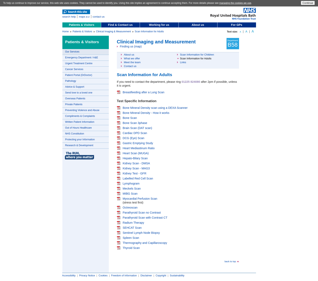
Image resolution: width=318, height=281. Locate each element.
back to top (230, 261)
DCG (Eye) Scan (133, 138)
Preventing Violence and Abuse (82, 110)
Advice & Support (74, 86)
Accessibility (69, 275)
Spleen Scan (131, 237)
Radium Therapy (133, 222)
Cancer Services (74, 69)
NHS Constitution (74, 133)
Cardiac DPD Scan (135, 133)
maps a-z (84, 16)
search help (69, 16)
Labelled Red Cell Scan (138, 178)
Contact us (130, 66)
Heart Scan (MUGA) (136, 153)
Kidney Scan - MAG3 (136, 168)
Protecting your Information (80, 139)
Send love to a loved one (78, 92)
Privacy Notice (87, 275)
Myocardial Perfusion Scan (140, 198)
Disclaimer (146, 275)
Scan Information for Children (197, 54)
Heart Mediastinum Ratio (139, 148)
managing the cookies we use (235, 3)
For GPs (236, 24)
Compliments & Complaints (80, 116)
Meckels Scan (132, 188)
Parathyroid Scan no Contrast (142, 212)
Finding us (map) (131, 46)
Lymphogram (131, 183)
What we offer (132, 58)
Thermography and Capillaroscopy (145, 242)
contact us (99, 16)
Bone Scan (130, 118)
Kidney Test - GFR (134, 173)
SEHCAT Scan (132, 227)
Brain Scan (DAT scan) (137, 128)
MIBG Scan (130, 193)
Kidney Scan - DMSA (136, 163)
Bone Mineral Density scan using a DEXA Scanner (155, 107)
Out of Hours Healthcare (78, 127)
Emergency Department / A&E (81, 57)
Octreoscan (130, 207)
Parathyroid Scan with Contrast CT (145, 217)
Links (183, 62)
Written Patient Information (79, 122)
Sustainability (177, 275)
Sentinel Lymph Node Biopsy (141, 232)
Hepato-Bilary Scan (135, 158)
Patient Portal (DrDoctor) (78, 75)
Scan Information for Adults (149, 31)
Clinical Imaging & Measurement (113, 31)
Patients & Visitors (81, 24)
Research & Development (79, 145)
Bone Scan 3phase (135, 123)
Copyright (161, 275)
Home (65, 31)
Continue (307, 2)
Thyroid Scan (131, 248)
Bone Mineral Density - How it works (146, 112)
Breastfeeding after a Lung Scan (143, 92)
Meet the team (132, 62)
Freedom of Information (124, 275)
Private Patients (74, 104)
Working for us (159, 24)
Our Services (72, 51)
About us (198, 24)
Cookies (103, 275)
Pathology (70, 81)
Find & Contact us (120, 24)
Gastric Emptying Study (138, 143)
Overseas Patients (75, 98)
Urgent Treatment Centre (78, 63)
